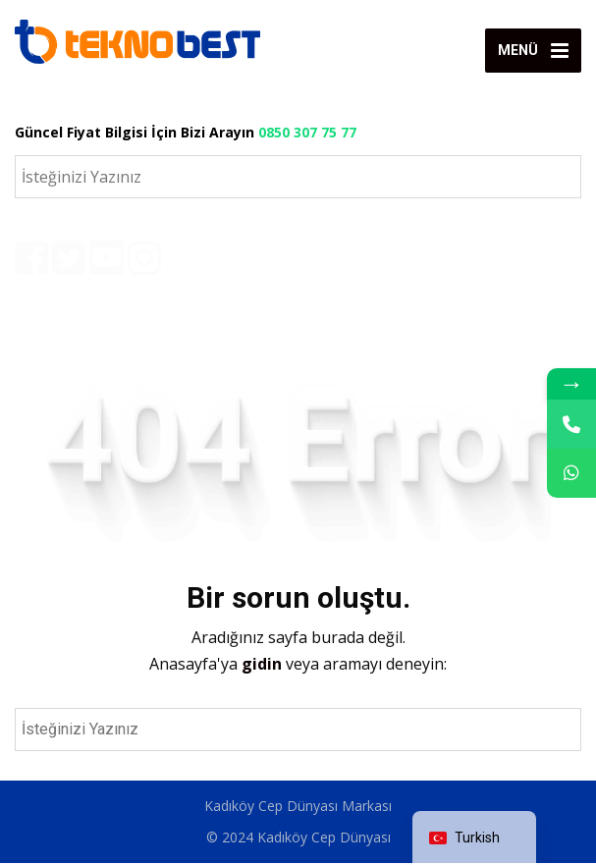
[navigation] (474, 838)
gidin (264, 665)
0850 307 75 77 (307, 133)
